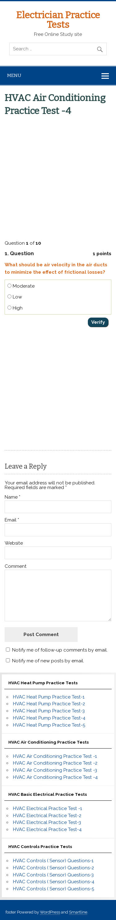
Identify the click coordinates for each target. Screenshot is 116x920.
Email (12, 520)
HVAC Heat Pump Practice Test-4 (49, 718)
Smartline (78, 912)
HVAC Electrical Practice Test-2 (47, 815)
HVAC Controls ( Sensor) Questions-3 (53, 875)
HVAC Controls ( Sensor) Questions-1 (53, 860)
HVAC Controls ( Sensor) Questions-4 (53, 881)
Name (12, 497)
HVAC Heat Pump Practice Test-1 (48, 697)
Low (14, 297)
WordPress (50, 912)
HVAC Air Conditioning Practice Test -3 (55, 770)
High (15, 308)
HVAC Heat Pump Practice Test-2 (49, 704)
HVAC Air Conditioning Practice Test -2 (55, 763)
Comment (16, 566)
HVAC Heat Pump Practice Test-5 (49, 725)
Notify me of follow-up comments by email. (60, 650)
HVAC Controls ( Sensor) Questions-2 (53, 868)
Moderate (21, 286)
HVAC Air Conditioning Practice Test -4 (55, 777)
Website (14, 543)
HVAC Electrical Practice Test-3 (47, 822)
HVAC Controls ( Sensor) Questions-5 (53, 889)
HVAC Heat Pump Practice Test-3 (49, 711)
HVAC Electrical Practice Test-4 (47, 829)
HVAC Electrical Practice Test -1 (47, 808)
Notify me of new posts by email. (48, 661)
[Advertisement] (58, 176)
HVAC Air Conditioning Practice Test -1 (55, 756)
